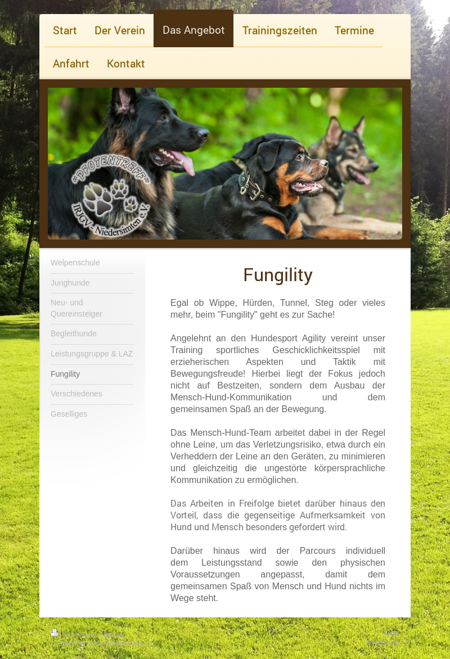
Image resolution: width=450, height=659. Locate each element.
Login (391, 632)
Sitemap (115, 634)
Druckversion (75, 634)
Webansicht (382, 642)
